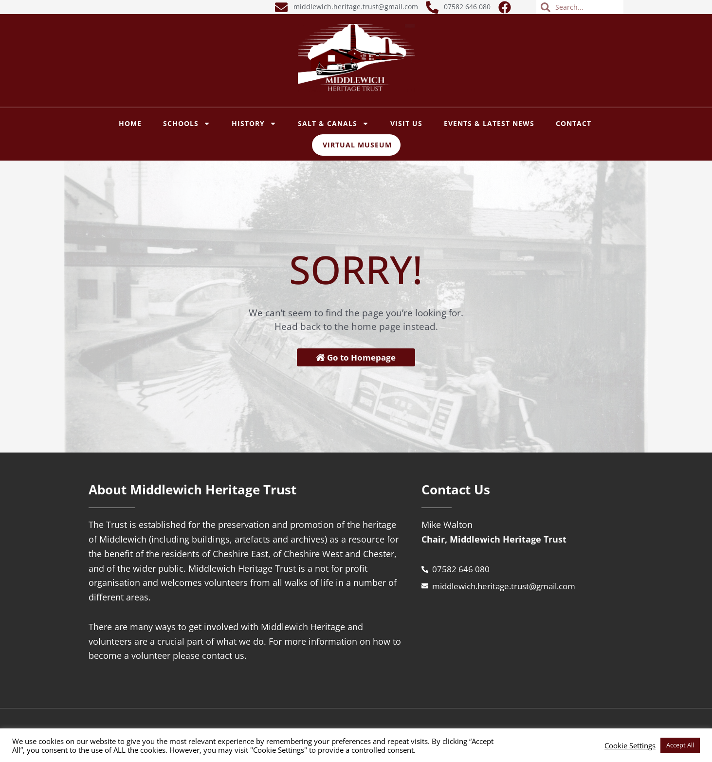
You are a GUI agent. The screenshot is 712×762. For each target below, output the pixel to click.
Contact (573, 123)
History (254, 123)
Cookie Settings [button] (630, 745)
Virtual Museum (357, 144)
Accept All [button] (680, 745)
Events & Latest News (489, 123)
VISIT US (406, 123)
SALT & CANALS (333, 123)
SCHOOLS (186, 123)
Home (130, 123)
